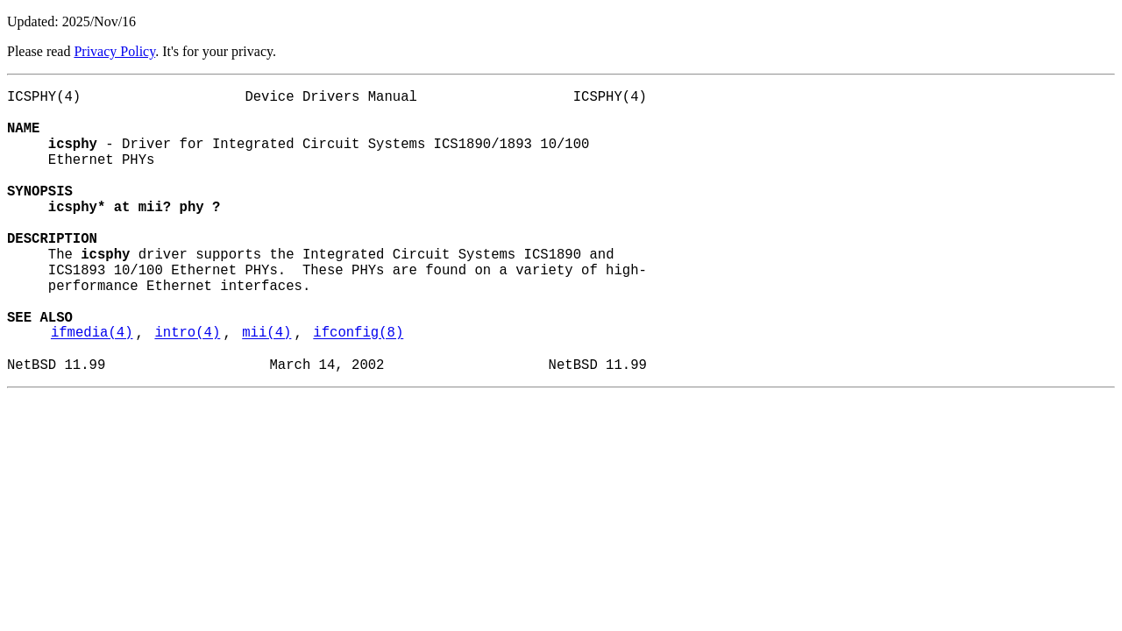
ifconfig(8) (358, 388)
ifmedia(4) (92, 388)
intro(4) (187, 388)
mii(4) (266, 388)
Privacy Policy (114, 51)
